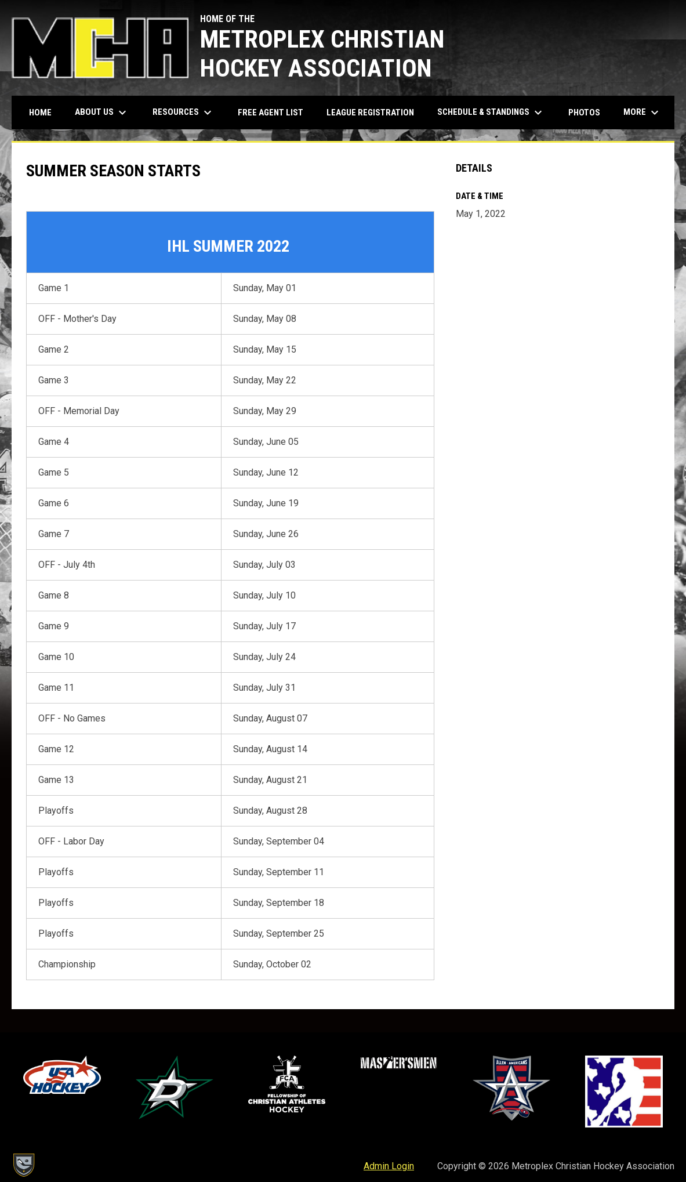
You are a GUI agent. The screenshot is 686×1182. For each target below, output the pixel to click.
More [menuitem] (642, 112)
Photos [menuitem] (584, 112)
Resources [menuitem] (184, 112)
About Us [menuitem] (102, 112)
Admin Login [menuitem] (389, 1166)
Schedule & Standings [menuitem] (491, 112)
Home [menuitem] (40, 112)
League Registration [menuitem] (370, 112)
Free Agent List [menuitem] (270, 112)
